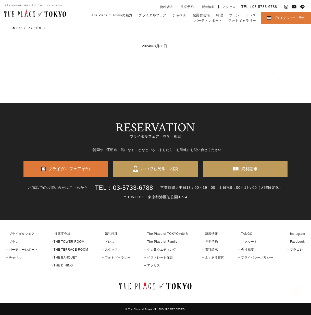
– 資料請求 (210, 249)
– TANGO (245, 234)
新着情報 (208, 7)
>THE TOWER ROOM (68, 241)
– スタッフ (110, 249)
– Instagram (296, 234)
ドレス (251, 15)
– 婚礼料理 (110, 234)
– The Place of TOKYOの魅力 (166, 234)
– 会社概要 (246, 249)
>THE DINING (62, 265)
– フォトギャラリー (116, 257)
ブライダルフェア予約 (289, 18)
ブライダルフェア (152, 15)
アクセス (228, 7)
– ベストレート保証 (158, 257)
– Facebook (296, 241)
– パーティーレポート (22, 249)
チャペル (179, 15)
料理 (219, 15)
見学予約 (187, 7)
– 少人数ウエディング (160, 249)
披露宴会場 (201, 15)
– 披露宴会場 (61, 234)
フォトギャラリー (242, 20)
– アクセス (152, 265)
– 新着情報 (210, 234)
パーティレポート (208, 20)
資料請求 (166, 7)
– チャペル (14, 257)
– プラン (12, 241)
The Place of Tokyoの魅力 (111, 15)
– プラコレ (295, 249)
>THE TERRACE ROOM (70, 249)
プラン (234, 15)
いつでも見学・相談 (159, 169)
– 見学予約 (210, 241)
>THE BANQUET (64, 257)
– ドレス (108, 241)
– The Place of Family (161, 241)
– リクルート (247, 241)
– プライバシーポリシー (255, 257)
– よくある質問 (213, 257)
